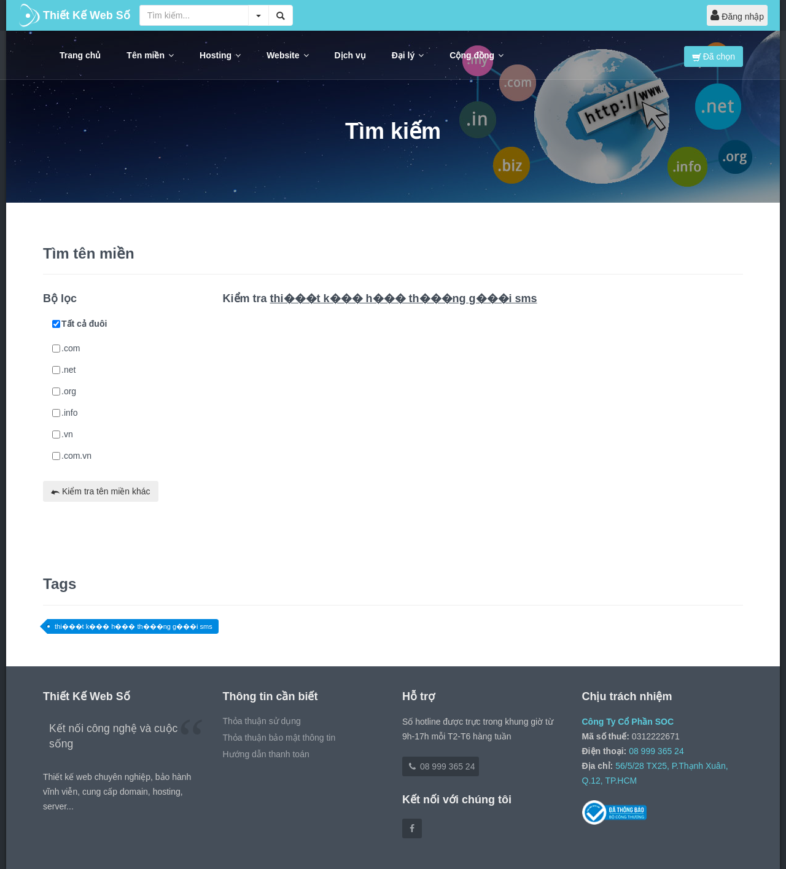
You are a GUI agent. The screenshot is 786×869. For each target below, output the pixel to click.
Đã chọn (713, 56)
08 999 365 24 (441, 766)
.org (64, 391)
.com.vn (71, 456)
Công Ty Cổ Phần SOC (628, 722)
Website (287, 55)
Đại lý (408, 55)
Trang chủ (80, 55)
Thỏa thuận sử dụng (262, 721)
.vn (62, 434)
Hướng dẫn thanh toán (266, 754)
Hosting (220, 55)
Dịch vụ (350, 55)
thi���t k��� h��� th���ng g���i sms (133, 626)
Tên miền (150, 55)
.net (64, 370)
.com (66, 348)
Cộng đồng (476, 55)
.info (64, 413)
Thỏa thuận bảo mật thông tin (279, 737)
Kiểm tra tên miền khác (100, 491)
